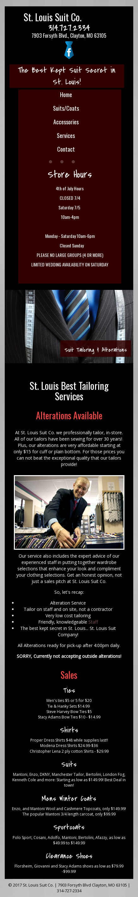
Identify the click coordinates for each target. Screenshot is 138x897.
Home (66, 94)
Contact (66, 149)
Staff (93, 622)
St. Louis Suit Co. (52, 17)
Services (66, 135)
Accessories (66, 122)
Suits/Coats (66, 108)
